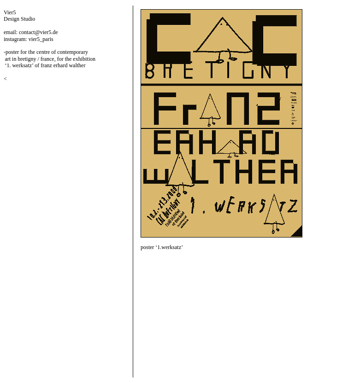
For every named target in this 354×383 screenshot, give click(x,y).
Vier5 (10, 12)
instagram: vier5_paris (28, 39)
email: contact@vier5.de (31, 32)
